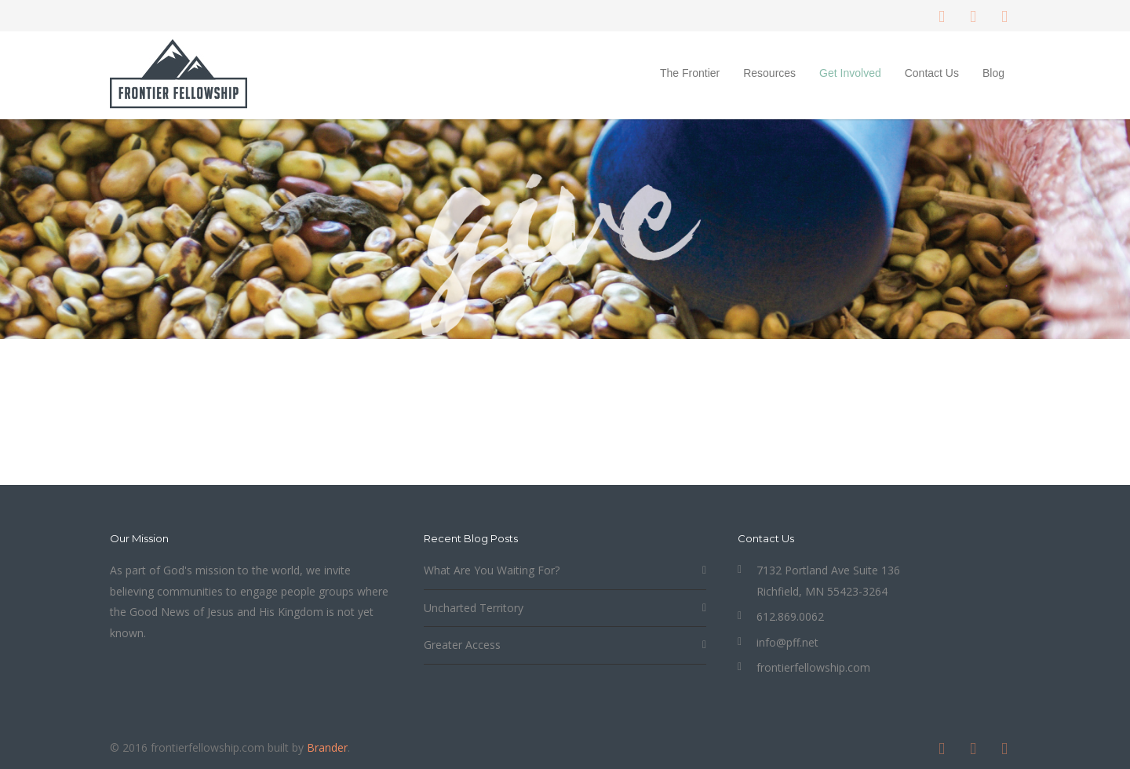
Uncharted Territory (473, 607)
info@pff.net (787, 642)
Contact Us (932, 73)
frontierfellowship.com (813, 667)
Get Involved (850, 73)
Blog (993, 73)
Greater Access (462, 644)
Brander (327, 747)
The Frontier (690, 73)
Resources (769, 73)
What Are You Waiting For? (492, 570)
